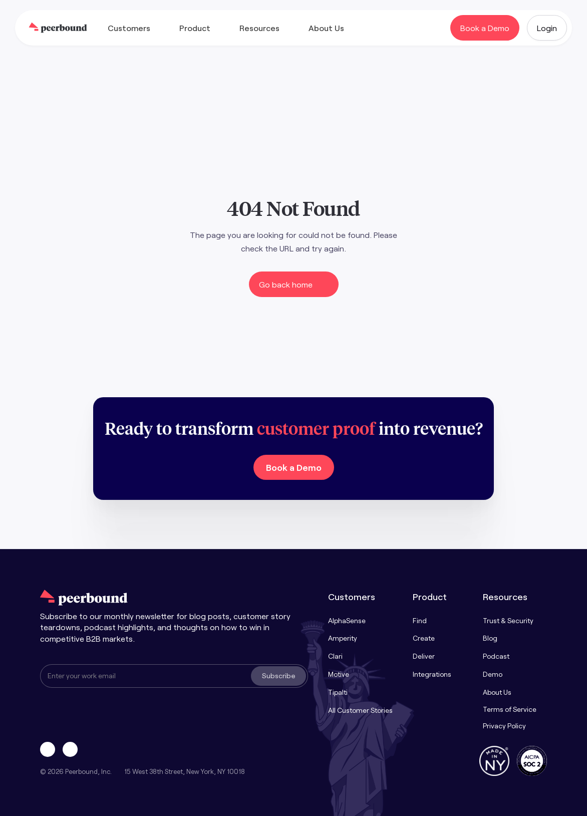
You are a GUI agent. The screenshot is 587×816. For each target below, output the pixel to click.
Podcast (496, 656)
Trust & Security (508, 620)
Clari (335, 656)
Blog (490, 638)
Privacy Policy (504, 725)
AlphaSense (347, 620)
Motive (338, 674)
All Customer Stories (360, 710)
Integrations (432, 674)
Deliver (424, 656)
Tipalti (338, 692)
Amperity (342, 638)
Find (420, 620)
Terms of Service (509, 709)
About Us (497, 692)
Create (424, 638)
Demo (492, 674)
